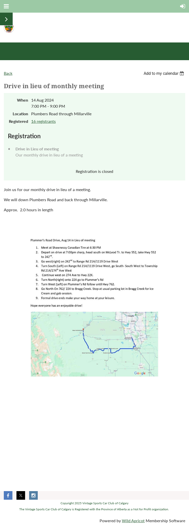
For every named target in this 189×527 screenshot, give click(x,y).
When (22, 100)
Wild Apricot (133, 520)
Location (20, 113)
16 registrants (43, 121)
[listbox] (164, 73)
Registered (18, 121)
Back (8, 73)
